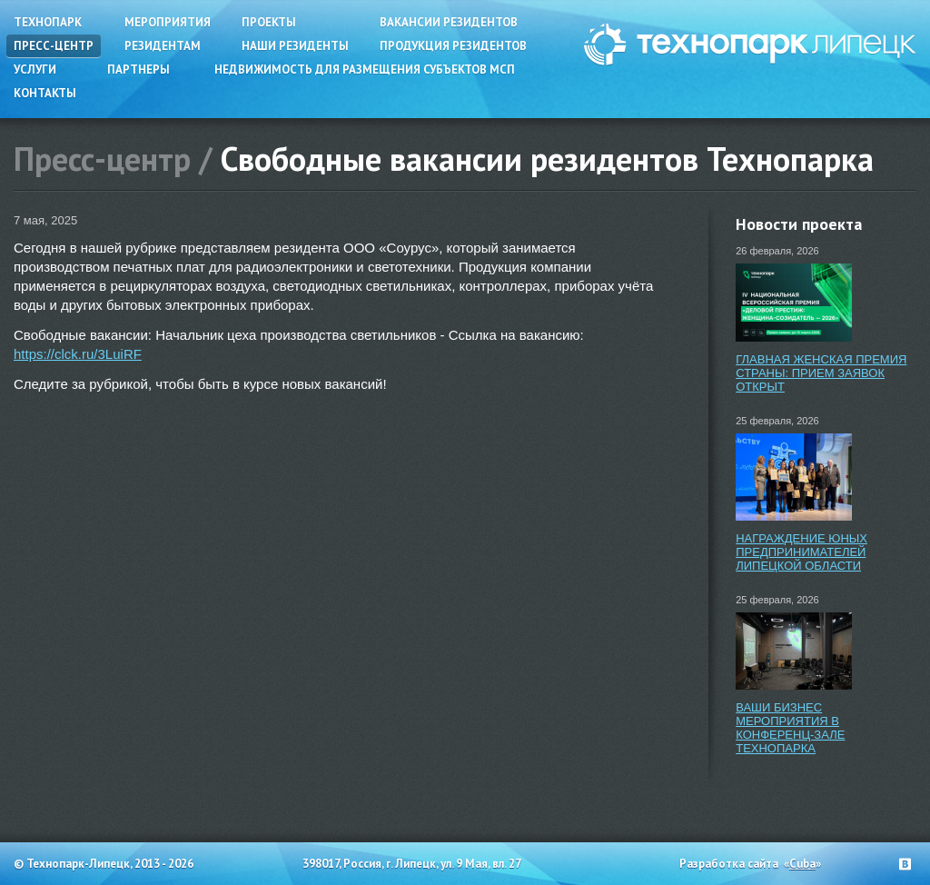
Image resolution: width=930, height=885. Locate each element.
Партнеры (138, 69)
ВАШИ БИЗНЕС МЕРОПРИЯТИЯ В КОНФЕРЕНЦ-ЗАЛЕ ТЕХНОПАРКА (790, 728)
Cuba (802, 863)
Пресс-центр (54, 46)
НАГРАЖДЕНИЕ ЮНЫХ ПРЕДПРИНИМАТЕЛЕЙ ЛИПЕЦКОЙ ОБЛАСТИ (801, 552)
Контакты (45, 93)
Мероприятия (167, 22)
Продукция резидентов (453, 46)
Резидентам (162, 46)
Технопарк (48, 22)
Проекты (269, 22)
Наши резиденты (295, 46)
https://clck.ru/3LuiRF (78, 354)
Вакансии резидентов (449, 22)
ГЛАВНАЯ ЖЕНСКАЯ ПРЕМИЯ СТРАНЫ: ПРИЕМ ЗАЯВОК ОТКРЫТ (821, 373)
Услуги (35, 69)
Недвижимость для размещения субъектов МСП (364, 69)
